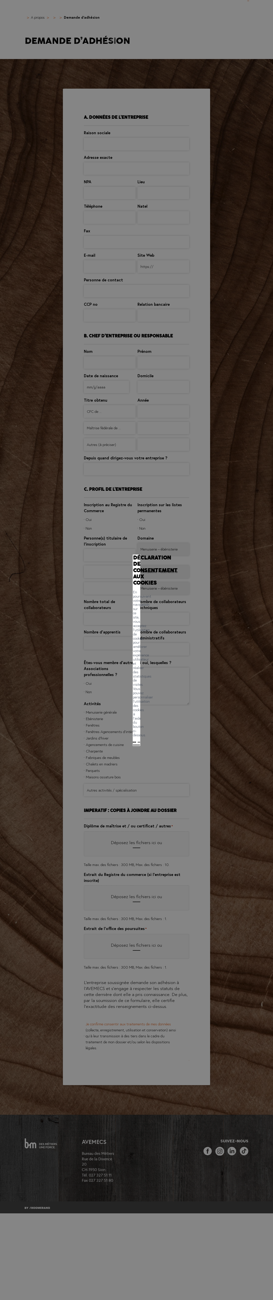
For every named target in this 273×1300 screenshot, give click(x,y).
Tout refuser (104, 663)
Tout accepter (76, 663)
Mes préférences (133, 663)
